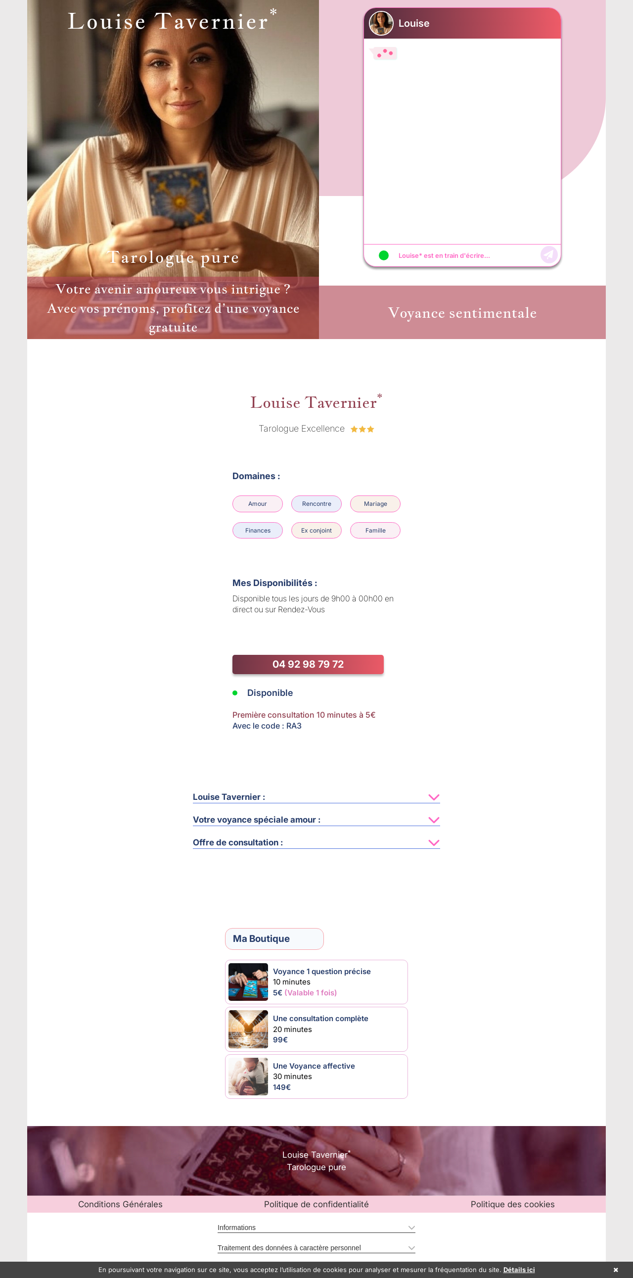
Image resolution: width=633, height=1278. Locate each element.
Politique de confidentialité (316, 1204)
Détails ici (519, 1270)
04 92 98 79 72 (308, 664)
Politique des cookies (513, 1204)
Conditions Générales (120, 1204)
